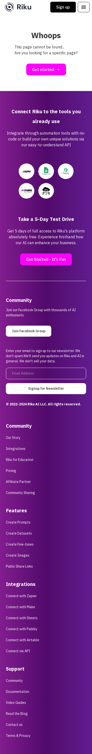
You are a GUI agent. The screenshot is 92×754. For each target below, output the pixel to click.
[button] (84, 7)
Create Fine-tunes (20, 544)
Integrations (16, 448)
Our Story (13, 437)
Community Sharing (20, 493)
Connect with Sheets (22, 618)
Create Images (17, 555)
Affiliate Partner (18, 482)
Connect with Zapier (21, 596)
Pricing (11, 470)
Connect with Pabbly (21, 629)
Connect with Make (20, 607)
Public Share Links (19, 566)
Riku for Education (19, 459)
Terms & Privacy (18, 735)
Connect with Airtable (22, 640)
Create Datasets (19, 533)
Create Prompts (18, 522)
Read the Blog (17, 713)
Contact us (14, 724)
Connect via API (18, 651)
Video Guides (16, 702)
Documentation (17, 691)
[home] (17, 7)
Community (14, 680)
